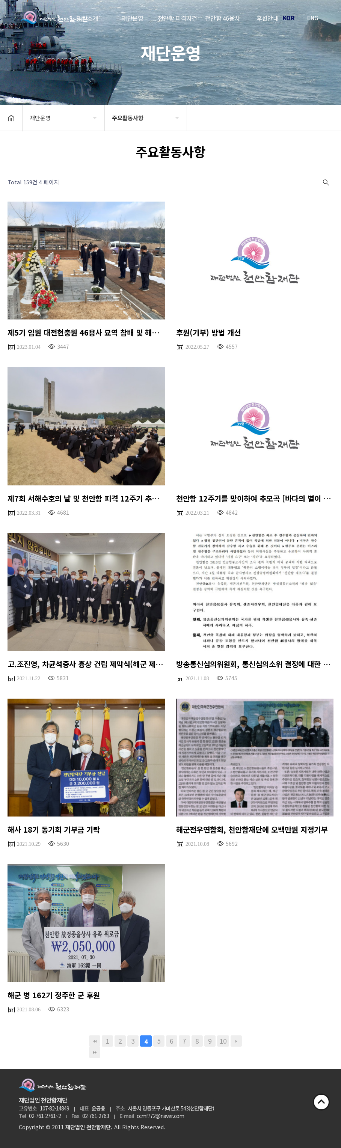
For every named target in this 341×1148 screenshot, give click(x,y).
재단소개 (87, 18)
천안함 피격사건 (177, 18)
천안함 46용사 (222, 18)
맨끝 (94, 1052)
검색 (325, 182)
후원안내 (267, 18)
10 (223, 1041)
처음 (94, 1041)
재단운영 (132, 18)
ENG (312, 18)
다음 (236, 1041)
